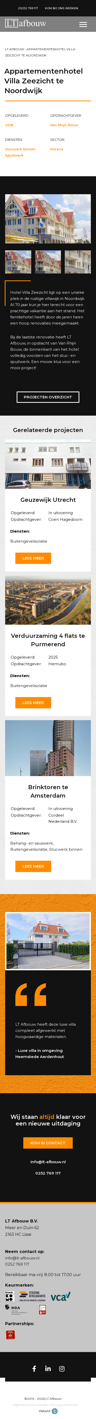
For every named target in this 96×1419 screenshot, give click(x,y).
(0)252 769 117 (28, 8)
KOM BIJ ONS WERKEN (61, 8)
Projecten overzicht (48, 397)
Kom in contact (48, 1142)
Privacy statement (65, 1405)
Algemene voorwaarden (30, 1405)
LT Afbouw (14, 49)
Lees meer (33, 558)
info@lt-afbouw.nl (48, 1161)
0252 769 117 (48, 1173)
